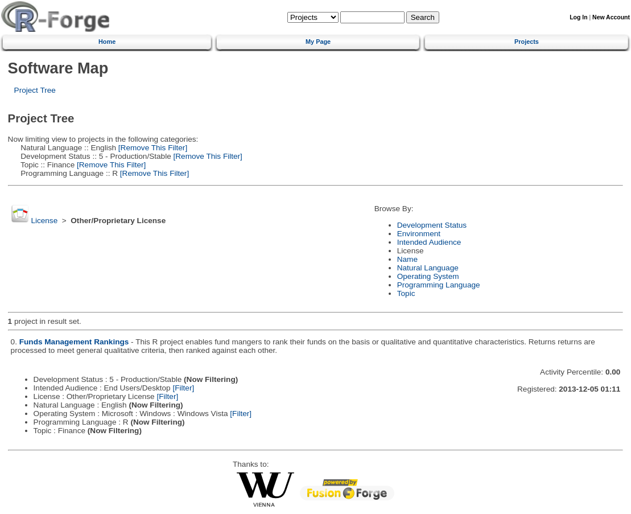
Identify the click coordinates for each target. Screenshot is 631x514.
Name (407, 259)
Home (107, 41)
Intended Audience (429, 242)
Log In (578, 17)
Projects (526, 41)
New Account (611, 17)
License (44, 220)
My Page (318, 41)
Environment (418, 233)
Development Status (432, 225)
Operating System (428, 276)
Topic (406, 293)
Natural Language (428, 268)
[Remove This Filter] (151, 147)
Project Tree (35, 90)
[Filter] (183, 388)
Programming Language (438, 285)
